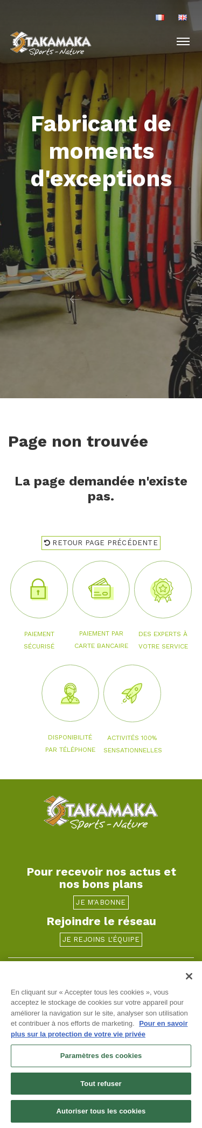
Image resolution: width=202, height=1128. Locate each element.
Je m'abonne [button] (101, 902)
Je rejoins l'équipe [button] (101, 939)
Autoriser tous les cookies (101, 1112)
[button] (50, 298)
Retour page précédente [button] (101, 543)
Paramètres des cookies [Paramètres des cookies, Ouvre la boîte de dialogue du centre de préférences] (101, 1056)
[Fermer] (189, 977)
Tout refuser (100, 1084)
